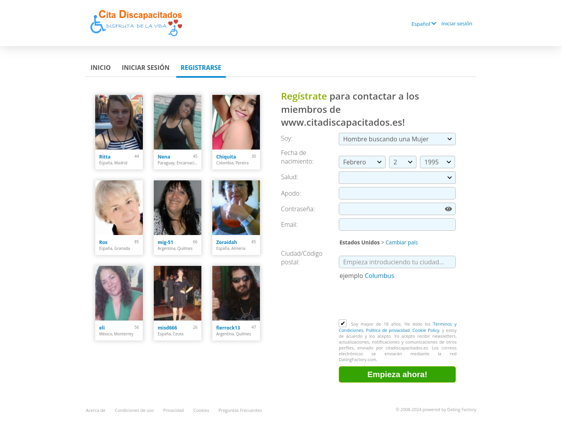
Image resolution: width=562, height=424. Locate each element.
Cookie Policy (426, 330)
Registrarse (201, 67)
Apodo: (291, 193)
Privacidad (173, 410)
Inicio (101, 67)
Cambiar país (402, 242)
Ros (103, 242)
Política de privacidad (388, 330)
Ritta (104, 156)
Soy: (286, 138)
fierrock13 (228, 327)
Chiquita (226, 156)
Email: (289, 224)
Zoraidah (226, 242)
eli (102, 327)
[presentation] (398, 300)
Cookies (201, 410)
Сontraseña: (298, 209)
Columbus (379, 275)
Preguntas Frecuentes (240, 410)
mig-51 (165, 242)
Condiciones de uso (134, 410)
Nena (164, 156)
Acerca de (95, 410)
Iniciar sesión (456, 23)
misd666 (167, 327)
